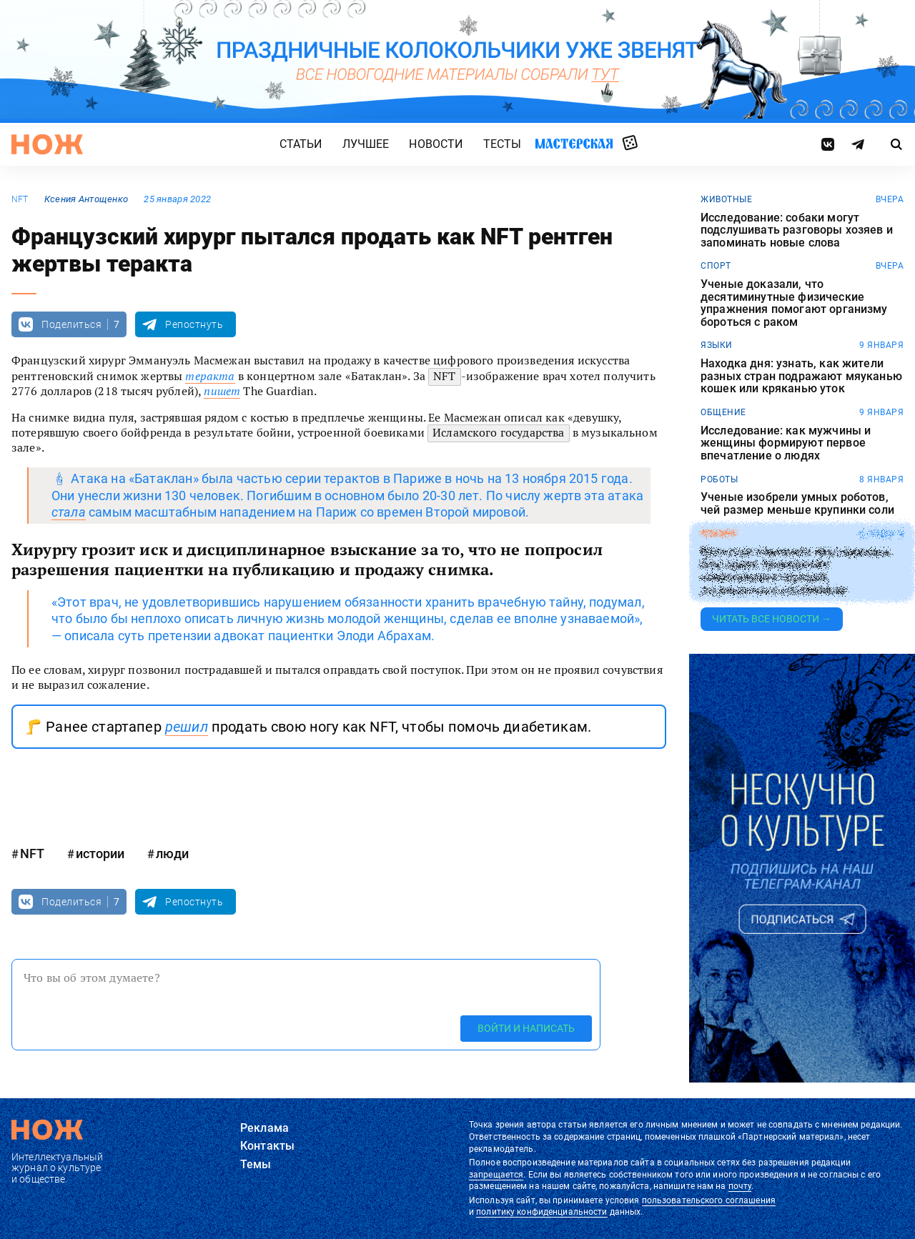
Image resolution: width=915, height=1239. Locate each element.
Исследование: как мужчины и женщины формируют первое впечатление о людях (786, 443)
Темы (256, 1164)
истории (100, 853)
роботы (719, 479)
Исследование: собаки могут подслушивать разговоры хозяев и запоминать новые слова (797, 230)
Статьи (301, 144)
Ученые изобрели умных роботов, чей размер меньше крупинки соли (797, 503)
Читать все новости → (771, 619)
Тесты (502, 144)
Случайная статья (630, 143)
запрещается (496, 1175)
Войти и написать (526, 1028)
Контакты (267, 1146)
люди (172, 853)
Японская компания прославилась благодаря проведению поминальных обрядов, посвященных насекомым (796, 570)
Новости (436, 144)
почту (740, 1186)
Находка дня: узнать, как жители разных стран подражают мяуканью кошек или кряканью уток (801, 376)
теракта (209, 376)
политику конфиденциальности (541, 1212)
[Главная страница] (47, 144)
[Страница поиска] (897, 144)
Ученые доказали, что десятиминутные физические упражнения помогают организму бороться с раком (794, 303)
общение (723, 412)
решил (186, 726)
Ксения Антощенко (86, 199)
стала (68, 511)
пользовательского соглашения (709, 1200)
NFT (20, 199)
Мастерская (574, 143)
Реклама (264, 1128)
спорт (716, 266)
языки (717, 345)
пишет (222, 391)
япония (718, 534)
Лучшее (366, 144)
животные (726, 199)
